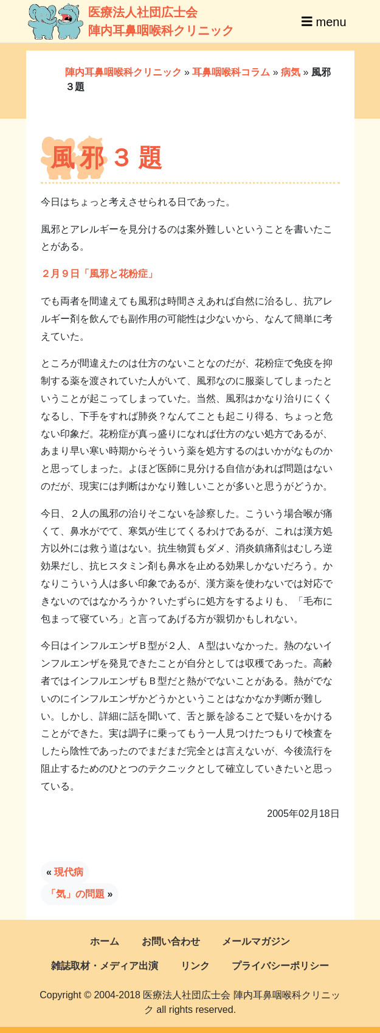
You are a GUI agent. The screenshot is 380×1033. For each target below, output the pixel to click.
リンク (195, 966)
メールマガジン (256, 941)
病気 (290, 72)
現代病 (68, 872)
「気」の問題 (75, 894)
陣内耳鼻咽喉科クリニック (123, 72)
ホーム (104, 941)
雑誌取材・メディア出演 (104, 966)
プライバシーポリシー (280, 966)
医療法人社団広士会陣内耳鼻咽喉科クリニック (113, 21)
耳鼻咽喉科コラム (231, 72)
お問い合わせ (171, 941)
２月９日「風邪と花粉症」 (99, 273)
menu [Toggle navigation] (324, 21)
